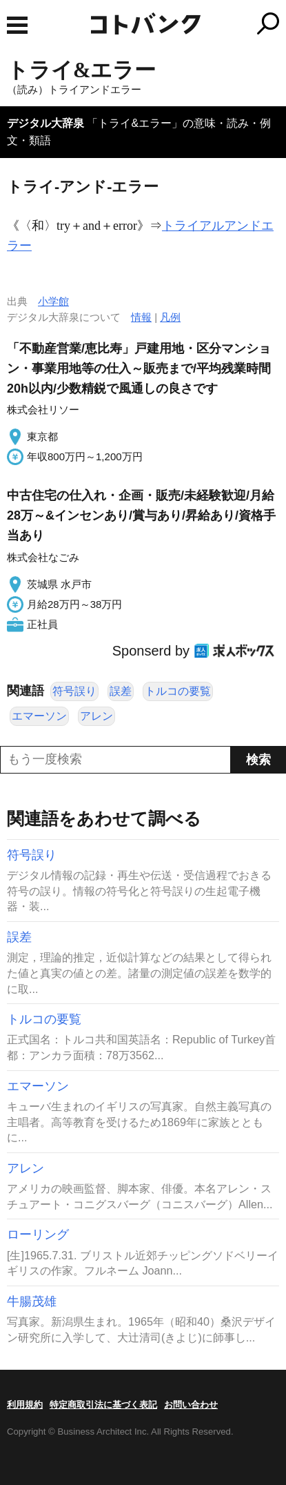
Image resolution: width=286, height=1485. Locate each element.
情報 (141, 317)
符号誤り (74, 691)
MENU (17, 25)
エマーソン (39, 716)
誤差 (121, 691)
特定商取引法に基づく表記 (103, 1404)
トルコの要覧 (178, 691)
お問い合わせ (191, 1404)
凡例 (170, 317)
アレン (96, 716)
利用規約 (25, 1404)
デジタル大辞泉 (45, 123)
